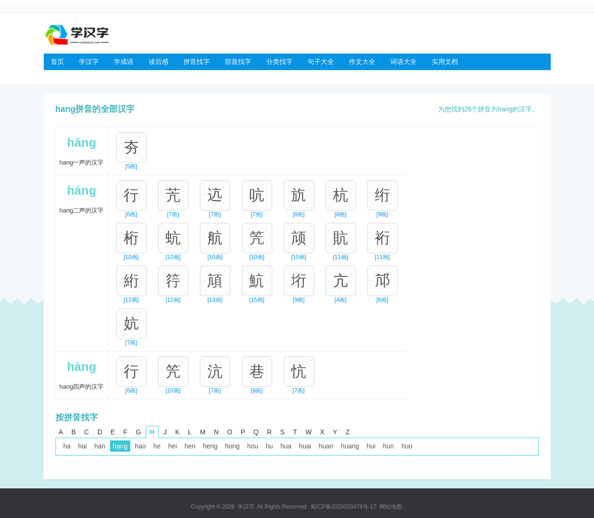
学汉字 (89, 61)
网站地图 (391, 506)
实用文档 (445, 61)
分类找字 (279, 61)
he (157, 446)
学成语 (124, 61)
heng (210, 446)
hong (232, 446)
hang (120, 446)
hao (140, 446)
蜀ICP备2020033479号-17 (343, 506)
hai (82, 446)
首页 (57, 61)
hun (388, 446)
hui (371, 446)
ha (67, 446)
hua (285, 446)
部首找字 (238, 61)
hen (189, 446)
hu (269, 446)
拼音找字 (196, 61)
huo (407, 446)
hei (172, 446)
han (100, 446)
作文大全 (362, 61)
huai (305, 446)
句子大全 (321, 61)
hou (252, 446)
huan (326, 446)
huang (350, 446)
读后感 (158, 61)
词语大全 (403, 61)
